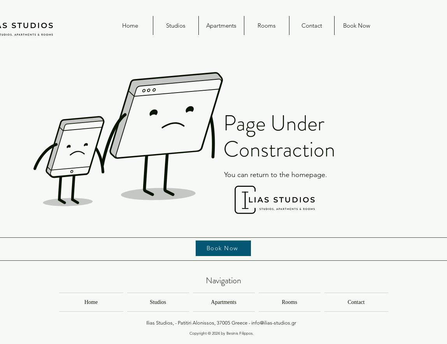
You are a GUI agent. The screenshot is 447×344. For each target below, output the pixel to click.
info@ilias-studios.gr (273, 323)
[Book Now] (223, 248)
